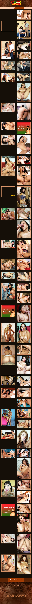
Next (20, 576)
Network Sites (15, 594)
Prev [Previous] (12, 576)
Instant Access (19, 594)
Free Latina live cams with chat (16, 585)
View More (22, 594)
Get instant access (19, 7)
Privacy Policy (25, 596)
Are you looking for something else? (16, 590)
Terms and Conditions (10, 595)
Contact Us (23, 595)
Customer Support (15, 595)
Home (9, 594)
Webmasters (20, 595)
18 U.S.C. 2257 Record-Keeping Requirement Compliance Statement (14, 596)
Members (11, 594)
